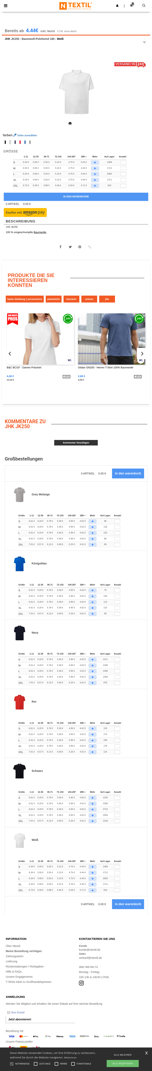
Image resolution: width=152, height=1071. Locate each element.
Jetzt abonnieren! (19, 1023)
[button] (117, 5)
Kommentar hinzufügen (76, 446)
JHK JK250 (12, 231)
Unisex (89, 302)
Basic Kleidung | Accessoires (24, 302)
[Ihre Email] (26, 1016)
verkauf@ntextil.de (90, 961)
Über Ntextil (13, 949)
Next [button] (144, 97)
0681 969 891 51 (89, 970)
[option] (76, 94)
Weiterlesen (70, 1057)
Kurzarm (71, 302)
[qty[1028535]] (123, 184)
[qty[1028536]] (123, 189)
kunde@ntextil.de (89, 953)
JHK (7, 42)
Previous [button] (10, 97)
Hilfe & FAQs (14, 975)
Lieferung (11, 965)
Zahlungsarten (15, 960)
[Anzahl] (117, 525)
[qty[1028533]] (123, 172)
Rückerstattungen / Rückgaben (25, 970)
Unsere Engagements (19, 980)
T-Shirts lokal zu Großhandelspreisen (28, 985)
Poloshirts (53, 302)
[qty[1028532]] (123, 178)
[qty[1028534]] (123, 166)
